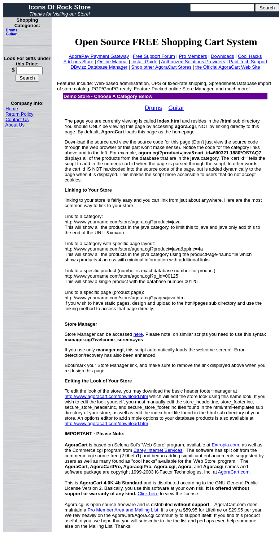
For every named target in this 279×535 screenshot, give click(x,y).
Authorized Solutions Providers (193, 61)
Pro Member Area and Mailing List (123, 510)
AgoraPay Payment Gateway (99, 56)
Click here (148, 493)
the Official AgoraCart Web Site (227, 67)
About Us (15, 125)
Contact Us (17, 119)
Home (11, 108)
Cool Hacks (250, 56)
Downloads (222, 56)
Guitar (11, 34)
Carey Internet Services (158, 450)
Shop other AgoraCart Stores (161, 67)
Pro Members (193, 56)
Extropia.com (225, 445)
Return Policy (19, 114)
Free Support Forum (154, 56)
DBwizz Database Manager (98, 67)
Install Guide (144, 61)
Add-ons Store (78, 61)
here (138, 334)
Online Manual (112, 61)
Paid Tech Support (248, 61)
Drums (11, 30)
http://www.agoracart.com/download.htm (106, 396)
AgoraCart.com (233, 472)
